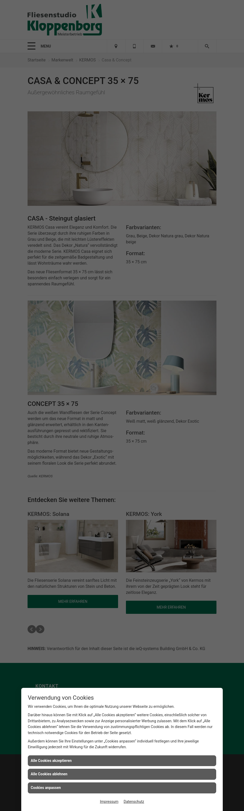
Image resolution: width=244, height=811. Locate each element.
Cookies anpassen (46, 788)
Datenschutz (134, 801)
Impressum (109, 801)
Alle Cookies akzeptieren (51, 760)
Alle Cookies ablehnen (49, 774)
